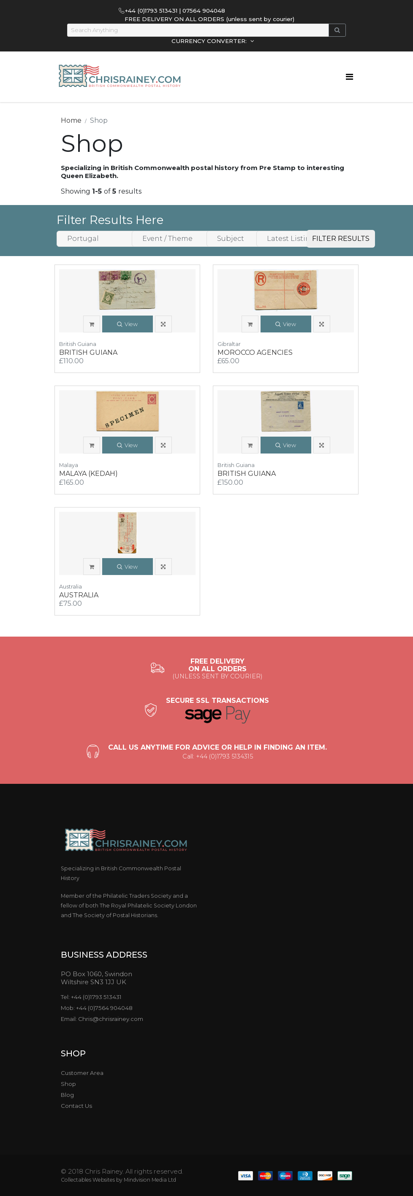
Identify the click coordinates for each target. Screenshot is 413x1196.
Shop (68, 1083)
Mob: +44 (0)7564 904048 (97, 1007)
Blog (67, 1094)
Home (71, 120)
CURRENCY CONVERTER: (209, 41)
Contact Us (76, 1105)
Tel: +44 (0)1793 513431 (91, 997)
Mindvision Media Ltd (150, 1180)
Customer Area (82, 1072)
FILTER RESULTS (341, 239)
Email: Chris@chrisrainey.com (102, 1018)
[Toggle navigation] (349, 76)
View (127, 324)
